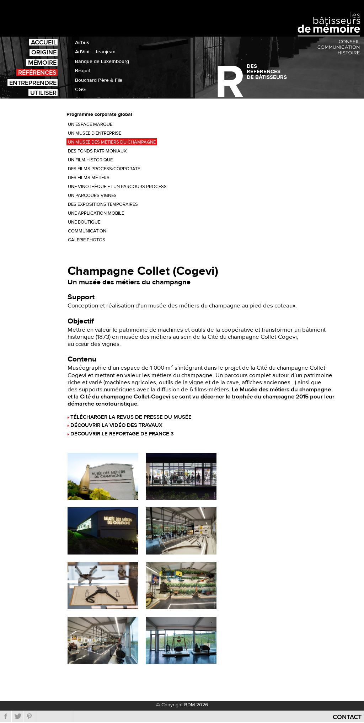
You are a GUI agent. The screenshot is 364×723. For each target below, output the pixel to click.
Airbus (82, 42)
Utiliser (43, 92)
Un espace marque (90, 124)
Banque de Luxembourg (102, 61)
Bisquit (82, 71)
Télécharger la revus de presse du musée (131, 417)
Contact (347, 717)
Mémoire (42, 62)
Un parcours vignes (92, 195)
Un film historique (90, 160)
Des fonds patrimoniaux (97, 151)
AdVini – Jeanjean (95, 52)
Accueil (44, 42)
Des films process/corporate (104, 169)
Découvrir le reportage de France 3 (122, 434)
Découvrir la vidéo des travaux (116, 426)
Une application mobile (96, 213)
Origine (44, 52)
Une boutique (84, 222)
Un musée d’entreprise (94, 133)
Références (37, 72)
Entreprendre (33, 82)
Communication (87, 231)
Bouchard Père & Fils (98, 80)
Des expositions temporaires (103, 204)
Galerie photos (86, 240)
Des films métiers (88, 178)
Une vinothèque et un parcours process (117, 186)
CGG (80, 89)
